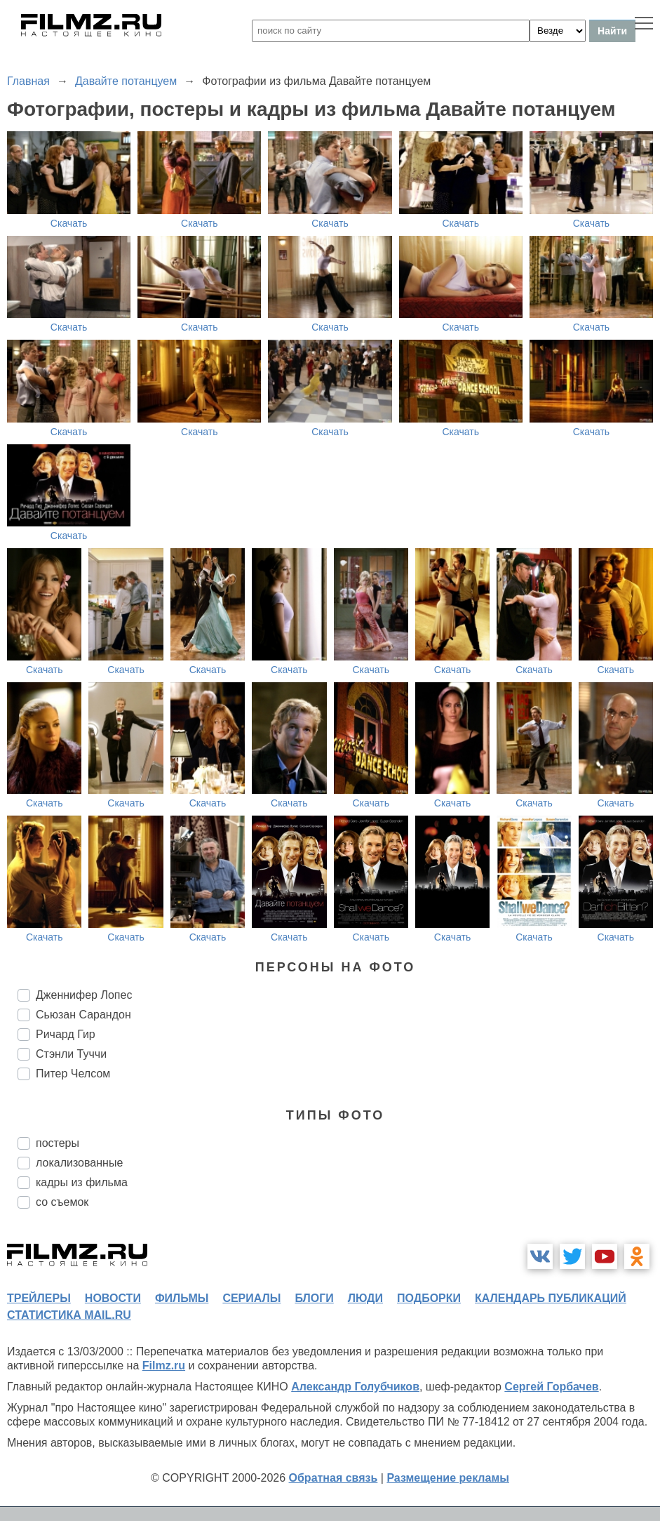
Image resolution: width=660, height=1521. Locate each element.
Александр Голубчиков (355, 1387)
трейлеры (39, 1298)
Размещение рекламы (447, 1478)
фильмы (181, 1298)
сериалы (251, 1298)
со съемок (62, 1202)
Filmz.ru (163, 1365)
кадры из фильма (82, 1182)
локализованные (79, 1163)
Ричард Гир (65, 1034)
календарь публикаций (550, 1298)
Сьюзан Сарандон (83, 1015)
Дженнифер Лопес (84, 995)
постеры (57, 1143)
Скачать (69, 223)
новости (113, 1298)
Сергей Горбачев (551, 1387)
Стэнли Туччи (71, 1054)
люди (365, 1298)
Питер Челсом (73, 1074)
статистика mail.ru (69, 1315)
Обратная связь (333, 1478)
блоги (314, 1298)
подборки (429, 1298)
